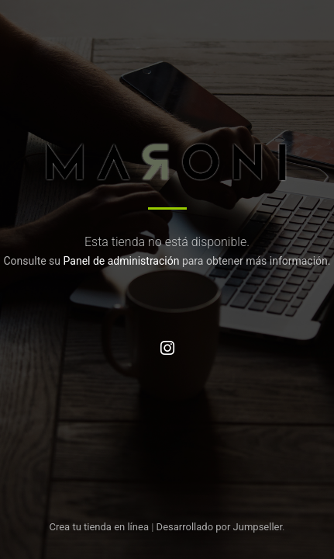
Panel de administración (122, 261)
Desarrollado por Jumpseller (220, 527)
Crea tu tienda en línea (100, 527)
